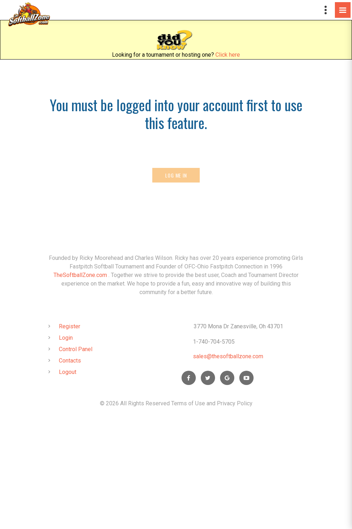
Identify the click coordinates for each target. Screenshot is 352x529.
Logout (67, 372)
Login (66, 337)
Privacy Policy (234, 403)
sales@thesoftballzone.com (228, 356)
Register (69, 326)
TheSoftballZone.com (80, 275)
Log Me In (176, 175)
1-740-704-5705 (214, 341)
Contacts (70, 360)
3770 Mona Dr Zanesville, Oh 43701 (238, 326)
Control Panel (75, 349)
